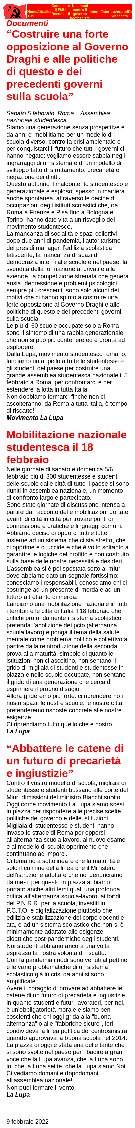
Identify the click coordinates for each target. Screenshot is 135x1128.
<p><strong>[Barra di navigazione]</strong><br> (67, 9)
